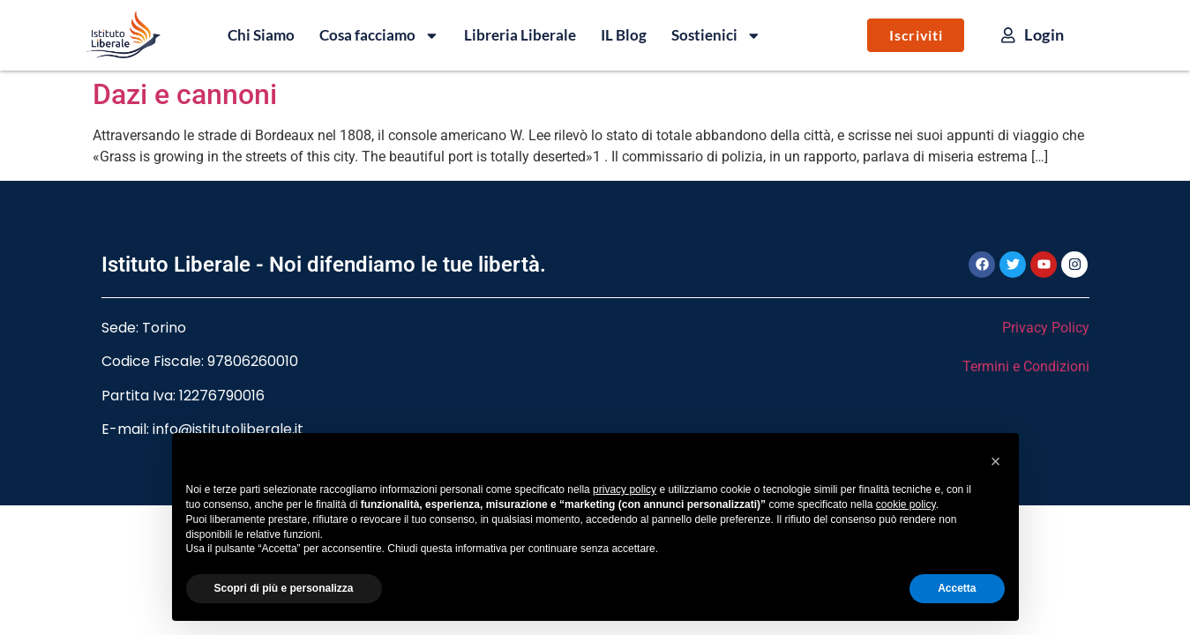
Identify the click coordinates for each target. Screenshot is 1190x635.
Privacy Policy (1045, 327)
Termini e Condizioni (1025, 366)
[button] (996, 461)
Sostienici (716, 35)
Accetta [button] (957, 588)
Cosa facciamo (379, 35)
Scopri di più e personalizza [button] (284, 588)
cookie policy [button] (906, 504)
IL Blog (624, 35)
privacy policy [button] (624, 489)
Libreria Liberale (520, 35)
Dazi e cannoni (185, 94)
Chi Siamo (261, 35)
